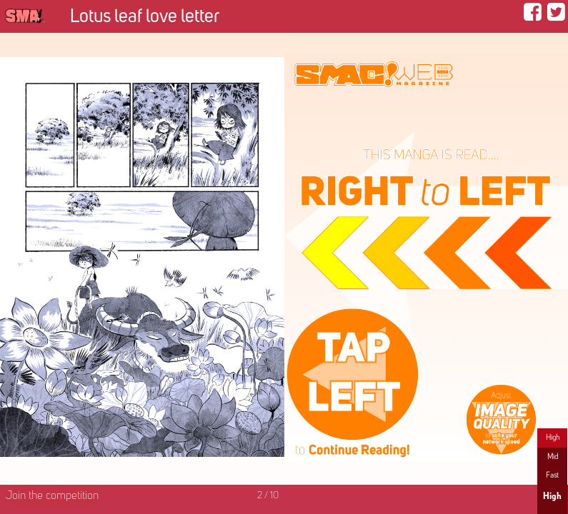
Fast (552, 475)
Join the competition (52, 496)
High (552, 437)
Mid (552, 456)
